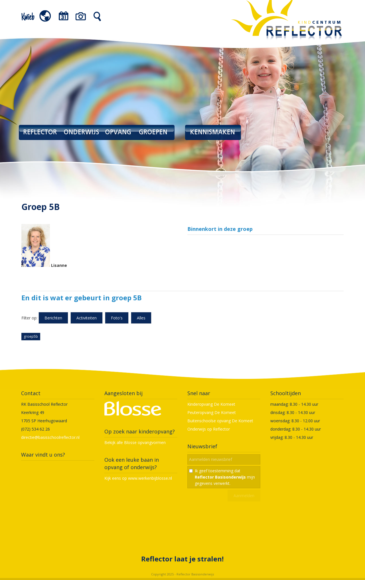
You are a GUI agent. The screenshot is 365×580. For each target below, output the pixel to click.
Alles (141, 318)
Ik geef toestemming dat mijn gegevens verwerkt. (225, 477)
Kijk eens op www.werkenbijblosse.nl (138, 478)
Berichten (53, 318)
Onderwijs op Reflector (208, 429)
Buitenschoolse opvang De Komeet (220, 420)
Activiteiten (86, 318)
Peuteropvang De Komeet (211, 412)
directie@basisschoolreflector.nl (50, 437)
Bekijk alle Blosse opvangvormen (135, 442)
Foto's (117, 318)
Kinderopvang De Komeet (211, 404)
